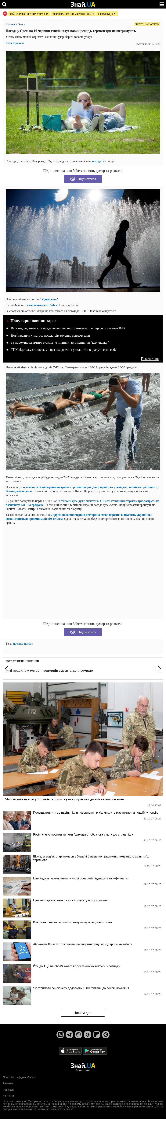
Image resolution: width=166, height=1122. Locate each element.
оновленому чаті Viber (42, 305)
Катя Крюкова (15, 43)
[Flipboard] (96, 1034)
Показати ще (150, 359)
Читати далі (83, 1013)
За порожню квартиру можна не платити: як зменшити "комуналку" (60, 342)
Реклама (8, 1083)
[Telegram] (69, 1034)
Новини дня (107, 14)
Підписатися (83, 179)
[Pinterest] (106, 1034)
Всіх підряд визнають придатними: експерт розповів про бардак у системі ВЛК (68, 328)
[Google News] (87, 1034)
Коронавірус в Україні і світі (73, 14)
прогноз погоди (23, 643)
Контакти (8, 1095)
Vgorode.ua (49, 299)
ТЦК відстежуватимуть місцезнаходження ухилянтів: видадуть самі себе (63, 350)
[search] (4, 4)
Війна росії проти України (29, 14)
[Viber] (78, 1034)
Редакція (8, 1089)
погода (96, 161)
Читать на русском (147, 24)
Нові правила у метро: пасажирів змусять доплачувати (50, 335)
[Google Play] (95, 1050)
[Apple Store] (71, 1050)
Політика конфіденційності (19, 1077)
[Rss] (60, 1034)
